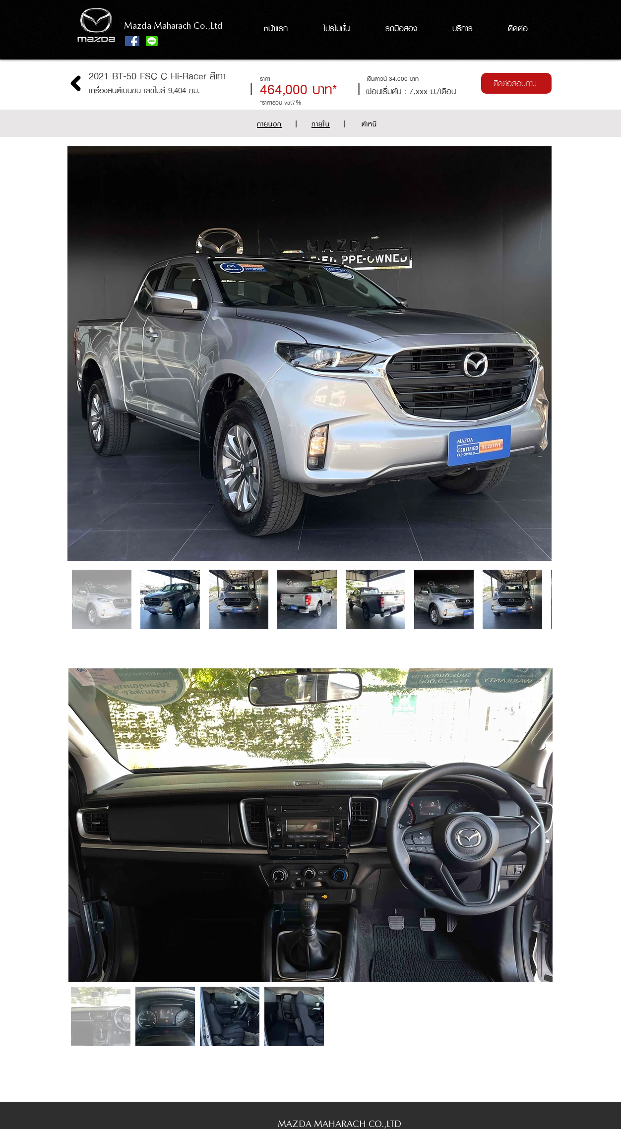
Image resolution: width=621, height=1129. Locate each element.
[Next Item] (534, 353)
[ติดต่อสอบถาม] (516, 83)
